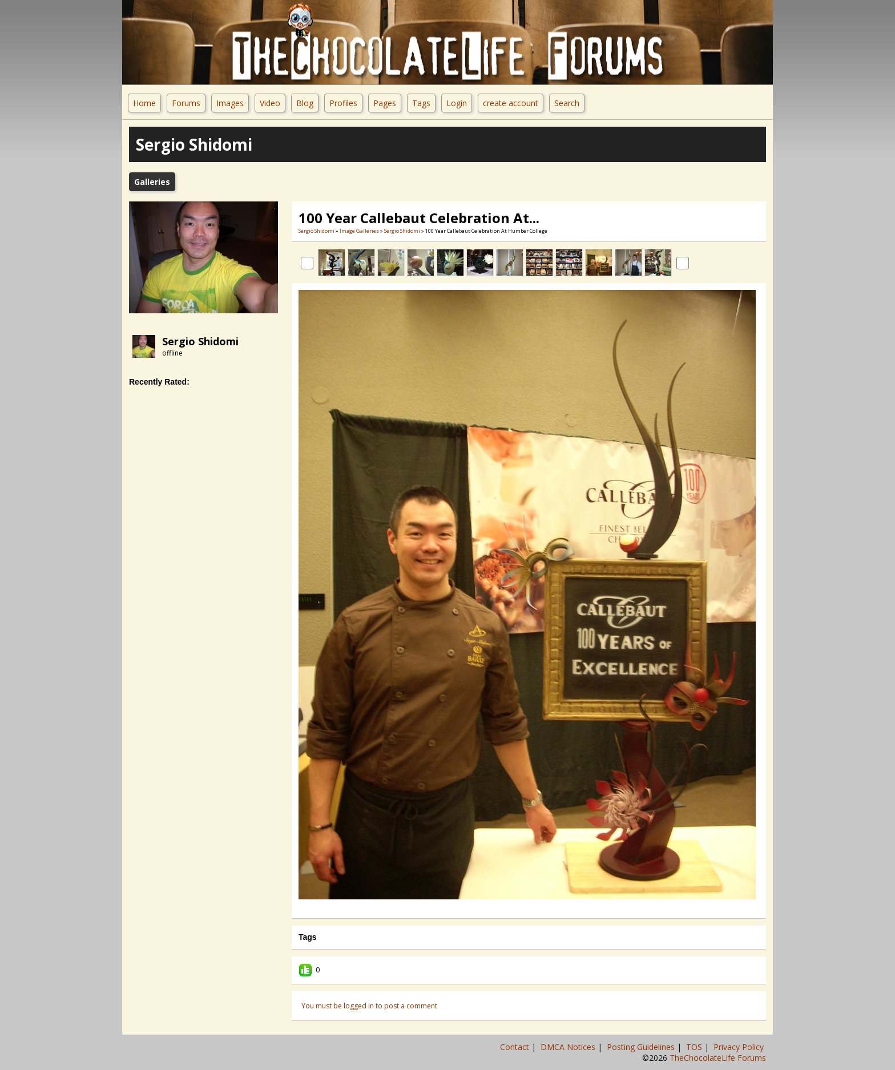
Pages (384, 103)
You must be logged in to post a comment (369, 1006)
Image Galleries (359, 231)
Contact (515, 1046)
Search (566, 103)
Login (456, 103)
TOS (695, 1046)
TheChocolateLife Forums (718, 1057)
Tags (421, 103)
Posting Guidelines (642, 1046)
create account (510, 103)
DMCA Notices (569, 1046)
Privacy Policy (739, 1046)
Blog (304, 103)
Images (230, 103)
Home (144, 103)
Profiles (343, 103)
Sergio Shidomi (200, 341)
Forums (186, 103)
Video (270, 103)
